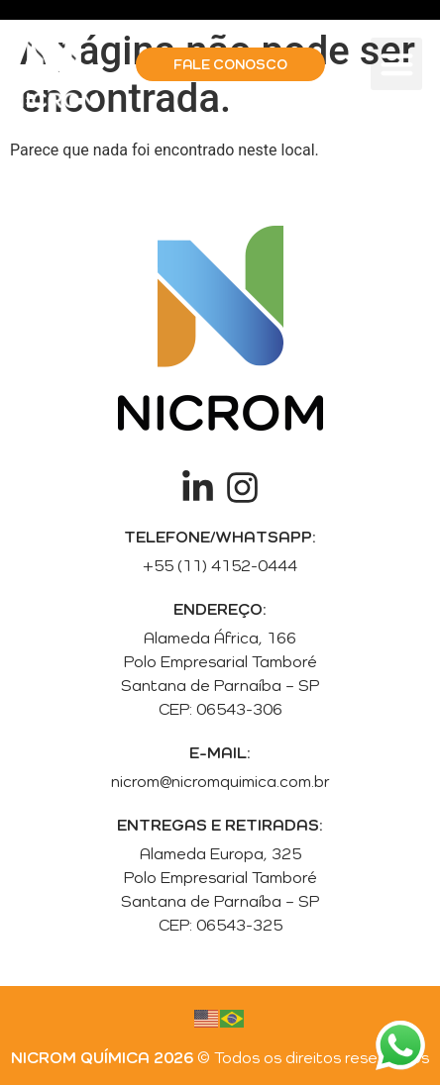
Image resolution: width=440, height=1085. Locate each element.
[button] (397, 64)
